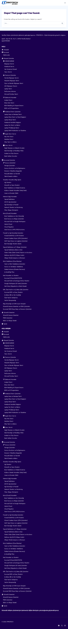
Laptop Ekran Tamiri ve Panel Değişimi (15, 117)
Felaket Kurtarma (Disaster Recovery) (14, 269)
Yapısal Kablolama (9, 199)
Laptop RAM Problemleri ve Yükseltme (15, 130)
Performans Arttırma (10, 91)
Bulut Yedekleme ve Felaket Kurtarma (14, 188)
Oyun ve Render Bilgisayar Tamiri (13, 83)
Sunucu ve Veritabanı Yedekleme (13, 267)
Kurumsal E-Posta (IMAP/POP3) (13, 278)
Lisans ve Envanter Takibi (11, 193)
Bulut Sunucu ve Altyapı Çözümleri (14, 219)
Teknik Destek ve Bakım (10, 176)
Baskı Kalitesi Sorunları (10, 156)
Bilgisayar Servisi (9, 64)
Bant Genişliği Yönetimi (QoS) (12, 244)
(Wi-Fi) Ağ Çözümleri (10, 202)
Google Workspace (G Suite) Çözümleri (15, 283)
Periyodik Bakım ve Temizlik (12, 174)
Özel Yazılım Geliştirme (11, 298)
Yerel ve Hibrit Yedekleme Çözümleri (14, 264)
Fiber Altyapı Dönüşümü (11, 210)
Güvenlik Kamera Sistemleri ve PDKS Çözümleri (16, 306)
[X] (62, 625)
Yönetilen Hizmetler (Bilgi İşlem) (12, 180)
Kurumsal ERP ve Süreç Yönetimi (13, 292)
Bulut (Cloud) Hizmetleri (10, 213)
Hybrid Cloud (8, 224)
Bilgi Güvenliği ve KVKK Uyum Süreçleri (14, 304)
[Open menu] (65, 3)
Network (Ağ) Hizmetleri (10, 197)
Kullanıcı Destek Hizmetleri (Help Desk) (15, 190)
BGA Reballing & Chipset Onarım (13, 106)
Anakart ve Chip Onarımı (11, 153)
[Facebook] (58, 625)
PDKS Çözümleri (7, 318)
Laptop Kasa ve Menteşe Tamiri (13, 114)
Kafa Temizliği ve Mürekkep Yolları (14, 151)
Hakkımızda (6, 55)
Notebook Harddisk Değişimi (12, 122)
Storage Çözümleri (9, 165)
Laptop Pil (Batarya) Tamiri (11, 128)
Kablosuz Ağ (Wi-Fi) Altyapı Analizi (14, 255)
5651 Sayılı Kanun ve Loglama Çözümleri (16, 241)
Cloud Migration (9, 227)
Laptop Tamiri (8, 89)
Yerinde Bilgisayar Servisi (11, 78)
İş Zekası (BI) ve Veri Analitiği (12, 295)
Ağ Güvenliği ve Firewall (11, 205)
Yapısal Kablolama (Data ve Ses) (13, 250)
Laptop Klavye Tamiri (10, 120)
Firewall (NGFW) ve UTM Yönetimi (14, 236)
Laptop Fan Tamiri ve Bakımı (12, 125)
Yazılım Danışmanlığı (10, 300)
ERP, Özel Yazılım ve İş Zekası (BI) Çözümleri (15, 290)
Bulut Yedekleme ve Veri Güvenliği (14, 216)
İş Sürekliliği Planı (9, 272)
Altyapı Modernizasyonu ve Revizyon (14, 258)
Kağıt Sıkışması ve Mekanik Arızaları (14, 148)
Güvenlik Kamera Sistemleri (11, 315)
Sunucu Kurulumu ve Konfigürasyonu (14, 168)
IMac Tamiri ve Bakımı (10, 142)
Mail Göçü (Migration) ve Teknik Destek (15, 286)
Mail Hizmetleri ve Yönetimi (11, 275)
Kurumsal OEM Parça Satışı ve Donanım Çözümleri (17, 309)
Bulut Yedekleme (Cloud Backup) (12, 261)
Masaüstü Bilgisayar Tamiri (11, 81)
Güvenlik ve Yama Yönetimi (12, 185)
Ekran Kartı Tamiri (9, 103)
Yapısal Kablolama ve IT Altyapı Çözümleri (15, 247)
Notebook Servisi (9, 66)
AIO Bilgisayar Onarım (10, 86)
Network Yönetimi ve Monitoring (13, 207)
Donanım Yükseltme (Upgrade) (13, 171)
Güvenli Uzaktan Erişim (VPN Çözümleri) (16, 238)
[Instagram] (65, 625)
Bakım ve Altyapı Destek (10, 321)
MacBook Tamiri (8, 139)
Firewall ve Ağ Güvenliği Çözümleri (13, 233)
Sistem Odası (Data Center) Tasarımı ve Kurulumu (18, 252)
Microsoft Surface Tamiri (11, 94)
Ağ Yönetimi (7, 182)
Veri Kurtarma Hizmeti (10, 69)
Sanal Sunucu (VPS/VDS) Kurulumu (14, 230)
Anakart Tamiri (8, 100)
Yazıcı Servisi (8, 72)
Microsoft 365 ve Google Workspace (14, 221)
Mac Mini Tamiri (8, 137)
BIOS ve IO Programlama (11, 108)
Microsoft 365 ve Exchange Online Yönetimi (16, 281)
